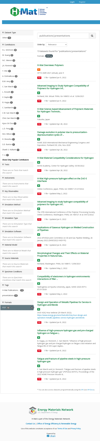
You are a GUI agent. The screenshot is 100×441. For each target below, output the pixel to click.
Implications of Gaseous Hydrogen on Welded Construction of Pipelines (65, 229)
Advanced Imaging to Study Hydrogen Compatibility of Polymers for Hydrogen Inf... (63, 87)
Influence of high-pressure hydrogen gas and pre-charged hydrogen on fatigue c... (65, 332)
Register (82, 2)
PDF (39, 78)
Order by (40, 44)
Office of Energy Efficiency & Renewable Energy (56, 423)
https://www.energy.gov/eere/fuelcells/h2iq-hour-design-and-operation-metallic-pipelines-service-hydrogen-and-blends (62, 316)
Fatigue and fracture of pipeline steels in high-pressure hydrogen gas (63, 360)
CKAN (51, 436)
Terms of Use (62, 429)
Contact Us (30, 423)
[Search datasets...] (63, 36)
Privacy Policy (76, 429)
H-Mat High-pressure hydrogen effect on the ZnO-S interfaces (62, 180)
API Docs (90, 390)
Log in (72, 2)
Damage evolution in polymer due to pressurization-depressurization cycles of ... (62, 133)
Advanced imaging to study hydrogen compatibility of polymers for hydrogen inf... (62, 203)
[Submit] (92, 36)
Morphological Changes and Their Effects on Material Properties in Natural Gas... (63, 254)
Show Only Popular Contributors (15, 160)
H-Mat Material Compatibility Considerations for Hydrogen (65, 158)
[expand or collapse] (93, 11)
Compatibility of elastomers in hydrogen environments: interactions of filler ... (63, 278)
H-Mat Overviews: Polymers (50, 65)
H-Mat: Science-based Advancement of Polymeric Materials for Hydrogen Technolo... (65, 110)
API (82, 390)
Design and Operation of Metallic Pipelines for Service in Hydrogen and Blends (64, 303)
